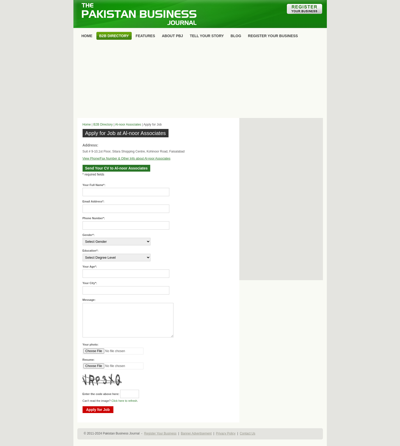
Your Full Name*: (94, 185)
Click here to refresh (124, 400)
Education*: (90, 250)
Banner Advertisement (196, 433)
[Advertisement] (200, 80)
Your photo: (91, 344)
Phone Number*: (94, 218)
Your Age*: (90, 266)
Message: (89, 299)
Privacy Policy (226, 433)
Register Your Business (160, 433)
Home (87, 124)
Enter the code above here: (101, 394)
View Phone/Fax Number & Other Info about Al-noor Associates (127, 158)
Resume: (89, 359)
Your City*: (90, 283)
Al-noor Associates (128, 124)
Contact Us (247, 433)
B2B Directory (103, 124)
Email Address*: (94, 201)
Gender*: (89, 234)
